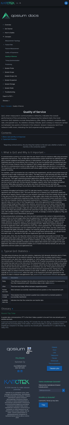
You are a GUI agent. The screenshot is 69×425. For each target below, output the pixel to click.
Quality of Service (11, 56)
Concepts (8, 37)
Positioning (8, 64)
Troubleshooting (10, 92)
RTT (49, 200)
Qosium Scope (9, 72)
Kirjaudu (54, 347)
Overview (8, 25)
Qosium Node (9, 88)
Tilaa (43, 405)
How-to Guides (9, 33)
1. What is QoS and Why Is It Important (13, 137)
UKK (54, 353)
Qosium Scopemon (11, 80)
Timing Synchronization (12, 60)
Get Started (8, 29)
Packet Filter (9, 44)
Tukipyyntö (54, 355)
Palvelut (54, 358)
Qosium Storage (10, 84)
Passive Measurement (12, 48)
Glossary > (6, 101)
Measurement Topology (12, 41)
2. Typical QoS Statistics (9, 139)
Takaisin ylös (54, 368)
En (17, 3)
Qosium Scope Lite (11, 76)
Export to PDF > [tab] (8, 96)
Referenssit (54, 361)
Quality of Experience (11, 52)
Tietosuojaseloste (54, 363)
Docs (2, 106)
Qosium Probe (9, 68)
